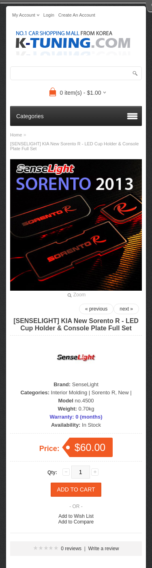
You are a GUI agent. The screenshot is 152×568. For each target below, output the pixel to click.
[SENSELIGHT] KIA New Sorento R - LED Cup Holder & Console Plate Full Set (74, 146)
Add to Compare (76, 522)
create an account (76, 15)
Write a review (103, 548)
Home (16, 134)
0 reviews (71, 548)
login (48, 15)
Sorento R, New (110, 392)
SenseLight (85, 384)
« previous (96, 309)
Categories (30, 116)
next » (126, 309)
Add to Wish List (76, 516)
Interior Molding (69, 392)
